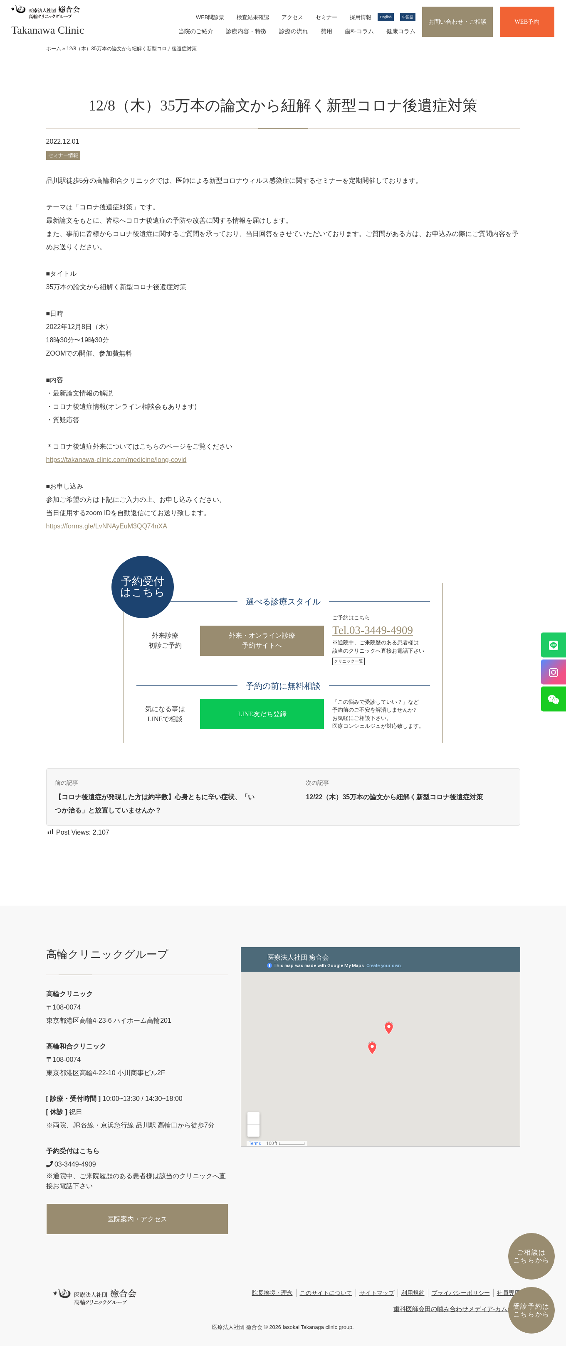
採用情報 (360, 17)
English (385, 17)
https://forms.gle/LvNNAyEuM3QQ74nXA (106, 526)
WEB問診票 (210, 17)
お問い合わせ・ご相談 (457, 21)
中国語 (407, 17)
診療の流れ (293, 31)
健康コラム (400, 31)
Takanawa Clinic (47, 30)
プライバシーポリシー (461, 1293)
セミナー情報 (63, 155)
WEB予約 (526, 21)
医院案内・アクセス (137, 1219)
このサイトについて (326, 1293)
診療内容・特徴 (246, 31)
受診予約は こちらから (531, 1310)
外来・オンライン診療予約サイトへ (262, 640)
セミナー (326, 17)
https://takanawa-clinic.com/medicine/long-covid (116, 459)
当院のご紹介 (195, 31)
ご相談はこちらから (531, 1256)
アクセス (292, 17)
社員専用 (508, 1293)
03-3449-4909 (71, 1164)
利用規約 (413, 1293)
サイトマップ (376, 1293)
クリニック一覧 (348, 661)
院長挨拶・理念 (272, 1293)
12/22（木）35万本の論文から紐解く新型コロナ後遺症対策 (394, 797)
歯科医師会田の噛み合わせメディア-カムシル (456, 1308)
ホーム (53, 49)
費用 (326, 31)
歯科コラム (359, 31)
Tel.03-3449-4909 (372, 630)
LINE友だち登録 (262, 713)
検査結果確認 (253, 17)
